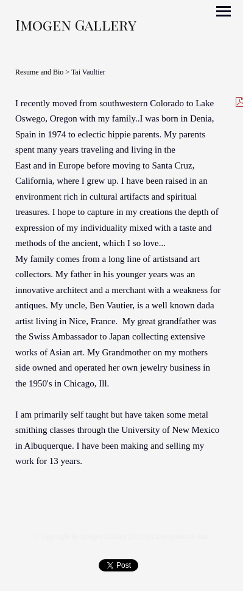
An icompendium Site (176, 536)
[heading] (75, 27)
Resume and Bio (39, 72)
